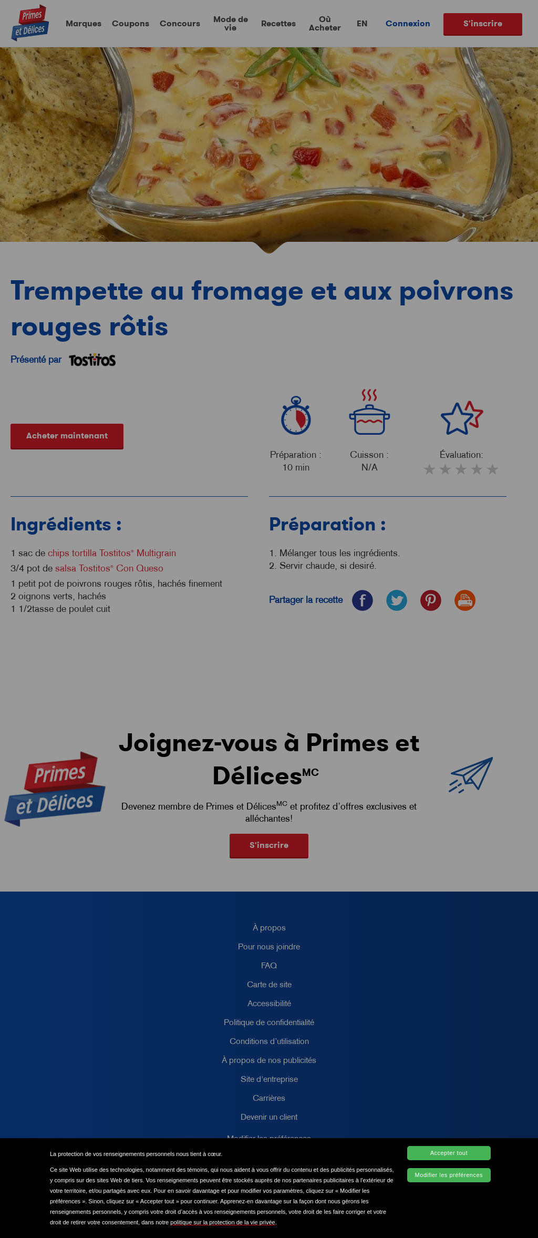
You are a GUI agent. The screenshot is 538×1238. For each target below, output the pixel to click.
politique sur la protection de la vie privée (222, 1222)
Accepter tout (449, 1153)
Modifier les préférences (449, 1175)
